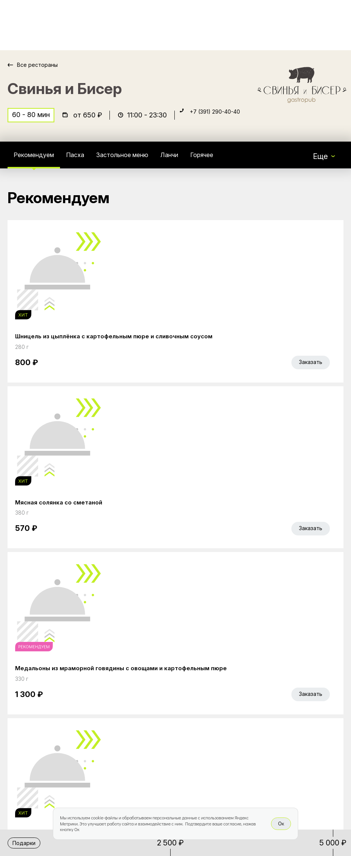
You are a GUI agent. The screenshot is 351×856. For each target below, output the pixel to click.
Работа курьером (156, 732)
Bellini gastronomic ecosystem (265, 697)
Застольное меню (143, 160)
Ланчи (199, 160)
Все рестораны (41, 65)
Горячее (237, 160)
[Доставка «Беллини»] (33, 25)
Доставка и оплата (159, 748)
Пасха (87, 160)
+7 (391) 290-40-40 (223, 119)
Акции (136, 701)
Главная (139, 685)
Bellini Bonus (146, 717)
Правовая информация (166, 764)
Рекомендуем (39, 160)
